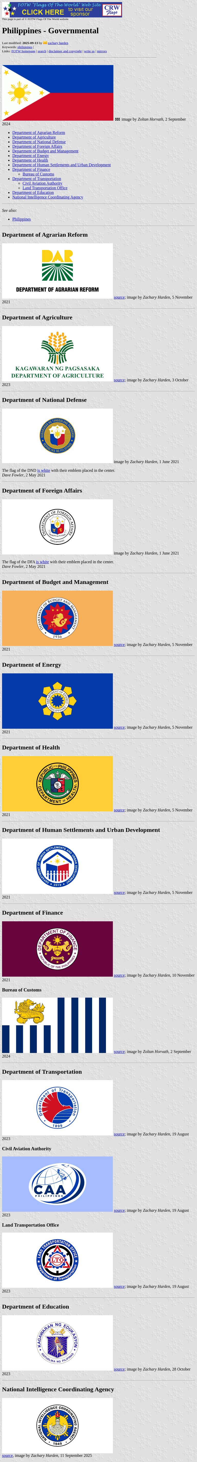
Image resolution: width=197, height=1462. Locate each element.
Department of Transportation (36, 178)
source (119, 297)
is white (43, 470)
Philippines (21, 219)
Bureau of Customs (38, 174)
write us (89, 51)
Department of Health (30, 160)
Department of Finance (31, 169)
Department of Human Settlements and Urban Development (61, 165)
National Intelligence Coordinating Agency (47, 197)
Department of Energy (30, 155)
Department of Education (33, 192)
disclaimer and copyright (65, 51)
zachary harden (58, 43)
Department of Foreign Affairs (37, 146)
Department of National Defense (39, 142)
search (42, 51)
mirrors (102, 51)
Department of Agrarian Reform (38, 132)
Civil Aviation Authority (42, 183)
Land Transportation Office (45, 188)
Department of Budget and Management (45, 151)
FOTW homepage (23, 51)
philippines (24, 47)
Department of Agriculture (34, 137)
